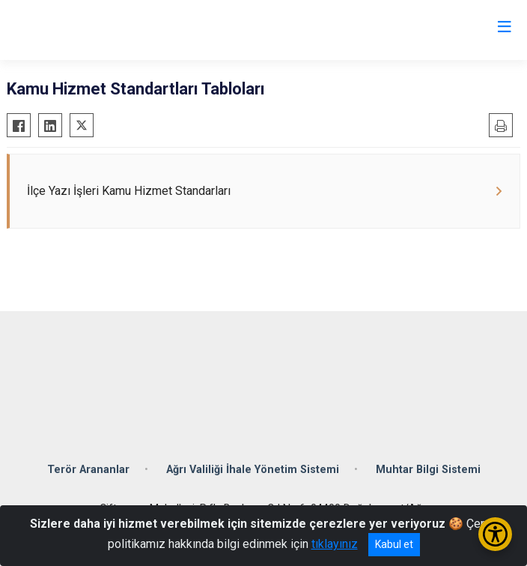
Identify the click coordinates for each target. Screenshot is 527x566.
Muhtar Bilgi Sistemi (428, 469)
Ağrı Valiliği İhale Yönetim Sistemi (252, 469)
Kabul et (394, 544)
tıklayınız (334, 544)
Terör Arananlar (88, 469)
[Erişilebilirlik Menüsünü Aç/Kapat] (495, 534)
